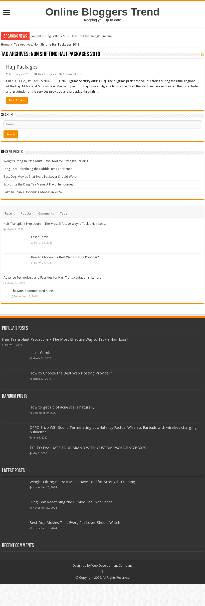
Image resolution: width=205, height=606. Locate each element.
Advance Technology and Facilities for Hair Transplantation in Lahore (80, 277)
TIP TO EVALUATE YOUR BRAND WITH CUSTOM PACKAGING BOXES (88, 455)
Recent (10, 213)
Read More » (17, 100)
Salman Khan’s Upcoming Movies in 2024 (33, 192)
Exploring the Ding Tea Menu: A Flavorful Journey (38, 184)
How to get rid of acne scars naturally (62, 414)
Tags (63, 213)
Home (5, 44)
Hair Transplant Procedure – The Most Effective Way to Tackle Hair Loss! (55, 224)
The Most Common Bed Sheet (32, 298)
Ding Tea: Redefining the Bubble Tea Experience (38, 169)
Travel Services (47, 74)
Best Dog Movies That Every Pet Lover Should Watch (41, 176)
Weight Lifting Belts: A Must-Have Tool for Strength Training (72, 36)
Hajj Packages (22, 67)
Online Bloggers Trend (102, 12)
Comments (46, 213)
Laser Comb (39, 237)
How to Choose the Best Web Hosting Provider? (65, 257)
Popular (26, 213)
